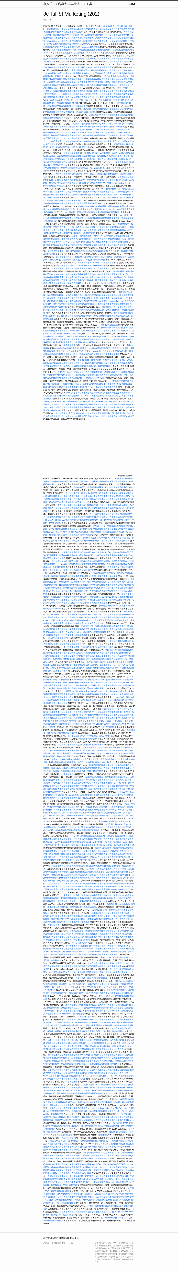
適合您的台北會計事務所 (70, 227)
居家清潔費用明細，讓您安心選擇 (80, 750)
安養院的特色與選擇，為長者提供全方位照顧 (75, 780)
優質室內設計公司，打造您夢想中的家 (68, 242)
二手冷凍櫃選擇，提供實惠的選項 (114, 540)
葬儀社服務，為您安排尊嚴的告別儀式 (80, 301)
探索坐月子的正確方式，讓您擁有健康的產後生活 (77, 653)
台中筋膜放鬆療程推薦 (70, 277)
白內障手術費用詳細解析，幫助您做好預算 (110, 1117)
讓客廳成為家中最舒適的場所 (72, 499)
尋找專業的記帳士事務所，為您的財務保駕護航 (90, 316)
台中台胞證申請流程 (63, 348)
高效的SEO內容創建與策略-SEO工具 (67, 4)
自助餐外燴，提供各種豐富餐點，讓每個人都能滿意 (108, 1061)
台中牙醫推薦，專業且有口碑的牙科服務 (69, 268)
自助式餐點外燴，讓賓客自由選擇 (80, 827)
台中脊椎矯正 (102, 1087)
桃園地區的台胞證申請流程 (117, 765)
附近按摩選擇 (110, 76)
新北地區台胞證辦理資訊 (99, 620)
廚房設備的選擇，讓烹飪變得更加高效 (110, 29)
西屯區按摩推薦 (81, 310)
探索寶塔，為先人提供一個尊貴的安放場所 (112, 839)
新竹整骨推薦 (61, 413)
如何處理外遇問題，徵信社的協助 (102, 916)
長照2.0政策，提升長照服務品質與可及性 (76, 872)
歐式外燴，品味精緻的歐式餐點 (89, 35)
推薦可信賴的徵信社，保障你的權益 (109, 339)
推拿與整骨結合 (127, 1090)
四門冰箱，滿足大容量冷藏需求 (63, 798)
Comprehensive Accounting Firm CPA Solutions (106, 753)
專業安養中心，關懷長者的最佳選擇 (75, 194)
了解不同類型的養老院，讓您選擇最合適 (103, 966)
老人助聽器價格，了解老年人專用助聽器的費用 (78, 505)
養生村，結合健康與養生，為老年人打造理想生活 (109, 718)
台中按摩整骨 (68, 774)
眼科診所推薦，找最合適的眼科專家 (86, 100)
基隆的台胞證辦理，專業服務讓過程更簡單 (78, 203)
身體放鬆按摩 (95, 115)
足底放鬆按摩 (52, 1102)
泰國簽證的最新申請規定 (67, 351)
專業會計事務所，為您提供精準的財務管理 (91, 348)
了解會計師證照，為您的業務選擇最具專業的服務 (69, 407)
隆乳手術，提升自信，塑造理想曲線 (111, 41)
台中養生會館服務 (106, 679)
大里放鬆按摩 (88, 570)
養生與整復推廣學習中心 (94, 1152)
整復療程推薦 (122, 786)
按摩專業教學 (72, 304)
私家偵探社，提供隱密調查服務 (79, 860)
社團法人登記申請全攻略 (106, 159)
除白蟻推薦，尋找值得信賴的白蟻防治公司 (68, 416)
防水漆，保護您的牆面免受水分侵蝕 (59, 1214)
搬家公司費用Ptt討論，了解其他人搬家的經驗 (102, 1031)
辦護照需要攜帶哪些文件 (123, 392)
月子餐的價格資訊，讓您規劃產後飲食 (80, 1141)
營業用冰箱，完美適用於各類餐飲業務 (76, 339)
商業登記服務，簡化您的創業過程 (72, 508)
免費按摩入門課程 (106, 647)
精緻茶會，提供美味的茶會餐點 (86, 47)
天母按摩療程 (87, 1120)
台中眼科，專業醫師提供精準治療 (80, 159)
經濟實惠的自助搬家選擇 (99, 375)
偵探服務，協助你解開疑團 (96, 1194)
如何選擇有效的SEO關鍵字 (89, 262)
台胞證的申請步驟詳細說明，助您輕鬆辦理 (80, 180)
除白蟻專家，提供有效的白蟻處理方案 (70, 623)
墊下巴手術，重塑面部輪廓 (103, 407)
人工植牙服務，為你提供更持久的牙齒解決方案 (93, 52)
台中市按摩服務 (78, 106)
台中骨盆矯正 (94, 623)
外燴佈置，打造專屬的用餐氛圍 (81, 183)
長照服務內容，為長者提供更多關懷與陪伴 (90, 815)
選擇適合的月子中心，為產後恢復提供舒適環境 (79, 1102)
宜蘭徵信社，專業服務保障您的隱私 (118, 1025)
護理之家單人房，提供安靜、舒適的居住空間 (67, 685)
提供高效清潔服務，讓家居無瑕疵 (96, 227)
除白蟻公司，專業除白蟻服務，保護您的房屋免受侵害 (99, 951)
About (132, 4)
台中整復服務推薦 (88, 632)
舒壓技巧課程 (121, 478)
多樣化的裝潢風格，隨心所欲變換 (104, 514)
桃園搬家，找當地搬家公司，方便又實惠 (87, 555)
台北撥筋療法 (73, 736)
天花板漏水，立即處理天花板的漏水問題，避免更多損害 (70, 41)
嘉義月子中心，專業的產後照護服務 (80, 50)
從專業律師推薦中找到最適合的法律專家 (99, 156)
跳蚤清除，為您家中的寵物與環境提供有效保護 (104, 789)
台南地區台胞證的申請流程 (101, 191)
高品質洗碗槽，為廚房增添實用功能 (113, 768)
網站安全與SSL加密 (52, 316)
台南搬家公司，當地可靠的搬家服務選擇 (61, 1093)
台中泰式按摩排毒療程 (123, 487)
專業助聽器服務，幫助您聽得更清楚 (67, 138)
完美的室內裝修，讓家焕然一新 (57, 984)
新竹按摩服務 (73, 576)
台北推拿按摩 (124, 916)
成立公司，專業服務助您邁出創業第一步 (107, 963)
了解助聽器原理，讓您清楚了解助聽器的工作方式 (101, 1049)
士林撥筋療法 (84, 798)
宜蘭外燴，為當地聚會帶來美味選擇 (75, 245)
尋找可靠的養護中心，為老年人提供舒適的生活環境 (72, 1087)
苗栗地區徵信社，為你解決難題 (75, 265)
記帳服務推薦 (105, 505)
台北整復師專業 (84, 1016)
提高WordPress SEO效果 (58, 520)
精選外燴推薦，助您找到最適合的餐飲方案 (87, 889)
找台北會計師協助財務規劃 (55, 1058)
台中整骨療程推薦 (97, 585)
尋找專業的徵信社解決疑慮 (57, 1105)
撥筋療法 (65, 316)
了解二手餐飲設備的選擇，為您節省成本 (96, 351)
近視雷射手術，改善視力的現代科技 (75, 700)
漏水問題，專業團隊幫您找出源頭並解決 (95, 919)
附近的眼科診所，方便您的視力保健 (90, 591)
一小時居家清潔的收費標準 (109, 94)
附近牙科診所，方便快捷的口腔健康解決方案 (75, 330)
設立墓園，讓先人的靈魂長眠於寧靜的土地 (78, 280)
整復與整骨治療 (86, 682)
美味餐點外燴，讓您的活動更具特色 (74, 147)
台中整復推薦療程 (51, 203)
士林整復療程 (109, 384)
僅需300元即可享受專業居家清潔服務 (72, 532)
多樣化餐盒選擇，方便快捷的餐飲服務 (113, 50)
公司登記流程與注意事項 (54, 395)
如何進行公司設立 (69, 132)
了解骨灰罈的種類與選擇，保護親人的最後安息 (68, 1070)
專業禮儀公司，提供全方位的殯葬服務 (90, 582)
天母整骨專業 (78, 366)
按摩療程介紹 (124, 416)
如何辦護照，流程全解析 (117, 132)
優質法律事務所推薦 (88, 738)
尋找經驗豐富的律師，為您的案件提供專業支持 (98, 304)
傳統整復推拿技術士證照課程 (95, 251)
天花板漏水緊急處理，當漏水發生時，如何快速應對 (92, 857)
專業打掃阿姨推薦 (107, 653)
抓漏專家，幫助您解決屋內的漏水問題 (94, 600)
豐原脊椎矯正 (98, 126)
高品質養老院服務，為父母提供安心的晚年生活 (92, 597)
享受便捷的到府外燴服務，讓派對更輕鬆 (106, 82)
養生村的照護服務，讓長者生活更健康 (86, 854)
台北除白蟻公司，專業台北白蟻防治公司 (113, 330)
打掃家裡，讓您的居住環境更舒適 (92, 85)
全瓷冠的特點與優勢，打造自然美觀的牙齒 (87, 1076)
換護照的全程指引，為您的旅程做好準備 (99, 1167)
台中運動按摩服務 (72, 153)
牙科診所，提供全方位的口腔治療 (81, 112)
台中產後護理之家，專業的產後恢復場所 (61, 168)
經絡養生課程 (72, 733)
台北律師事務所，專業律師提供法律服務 (95, 898)
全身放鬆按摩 (100, 809)
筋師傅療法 (61, 112)
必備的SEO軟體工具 (52, 1061)
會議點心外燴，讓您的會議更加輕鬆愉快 (73, 1164)
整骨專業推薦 (98, 744)
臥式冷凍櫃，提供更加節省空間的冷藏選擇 (104, 58)
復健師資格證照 (55, 925)
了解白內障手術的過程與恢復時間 (105, 1090)
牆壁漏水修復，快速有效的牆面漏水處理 (113, 209)
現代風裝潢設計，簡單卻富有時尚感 (63, 883)
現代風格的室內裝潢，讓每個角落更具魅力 (86, 688)
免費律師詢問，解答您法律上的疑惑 (93, 360)
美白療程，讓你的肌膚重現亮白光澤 (101, 869)
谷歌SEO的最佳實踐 (119, 759)
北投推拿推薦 (73, 535)
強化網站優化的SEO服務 (72, 32)
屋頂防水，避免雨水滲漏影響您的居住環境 (95, 668)
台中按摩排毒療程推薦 (79, 665)
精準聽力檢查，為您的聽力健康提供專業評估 (73, 38)
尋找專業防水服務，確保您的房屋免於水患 (113, 561)
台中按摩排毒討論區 (69, 1025)
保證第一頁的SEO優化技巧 (91, 1022)
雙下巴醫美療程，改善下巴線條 (61, 1182)
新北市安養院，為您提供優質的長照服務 (71, 191)
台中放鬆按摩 (90, 1040)
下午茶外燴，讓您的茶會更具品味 (68, 274)
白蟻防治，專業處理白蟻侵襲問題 (86, 123)
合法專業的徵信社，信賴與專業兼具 (92, 239)
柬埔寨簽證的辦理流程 (123, 313)
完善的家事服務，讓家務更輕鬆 (65, 1049)
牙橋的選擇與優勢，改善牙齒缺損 (81, 174)
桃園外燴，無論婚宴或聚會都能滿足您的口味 (86, 691)
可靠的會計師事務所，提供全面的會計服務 (80, 517)
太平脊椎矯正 (58, 50)
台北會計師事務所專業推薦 (107, 212)
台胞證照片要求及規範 (123, 1123)
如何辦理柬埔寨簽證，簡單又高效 (95, 759)
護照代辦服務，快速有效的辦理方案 (95, 67)
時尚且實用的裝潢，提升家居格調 (82, 94)
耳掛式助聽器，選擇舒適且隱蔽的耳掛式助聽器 (82, 363)
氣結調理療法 (96, 265)
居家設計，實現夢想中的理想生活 (104, 874)
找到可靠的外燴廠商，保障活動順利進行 (115, 1005)
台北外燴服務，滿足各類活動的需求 (115, 895)
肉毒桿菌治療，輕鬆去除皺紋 (97, 366)
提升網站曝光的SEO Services (78, 395)
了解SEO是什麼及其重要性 (90, 1025)
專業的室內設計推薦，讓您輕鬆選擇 (110, 256)
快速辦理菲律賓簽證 (58, 889)
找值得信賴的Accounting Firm (111, 301)
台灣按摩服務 (60, 174)
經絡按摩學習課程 (64, 256)
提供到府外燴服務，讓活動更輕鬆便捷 (99, 520)
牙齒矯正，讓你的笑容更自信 (68, 298)
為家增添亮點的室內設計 (74, 58)
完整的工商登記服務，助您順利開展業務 (105, 564)
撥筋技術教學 (79, 91)
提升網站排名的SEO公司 (68, 845)
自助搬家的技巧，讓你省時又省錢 (118, 73)
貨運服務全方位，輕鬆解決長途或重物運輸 (72, 126)
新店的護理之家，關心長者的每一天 (116, 1182)
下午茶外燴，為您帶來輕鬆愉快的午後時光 (112, 1120)
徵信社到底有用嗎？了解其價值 (73, 614)
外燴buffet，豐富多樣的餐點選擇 (116, 552)
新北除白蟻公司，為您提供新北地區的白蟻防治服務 (107, 153)
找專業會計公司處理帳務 (58, 857)
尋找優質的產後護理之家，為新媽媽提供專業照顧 (65, 401)
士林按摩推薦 (77, 836)
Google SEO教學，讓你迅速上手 (110, 724)
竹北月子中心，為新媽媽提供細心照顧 (74, 1173)
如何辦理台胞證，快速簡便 (115, 529)
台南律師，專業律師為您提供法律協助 (76, 29)
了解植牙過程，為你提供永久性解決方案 (100, 1200)
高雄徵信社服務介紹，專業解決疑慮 (71, 97)
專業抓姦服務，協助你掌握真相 (110, 1040)
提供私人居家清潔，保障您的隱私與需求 (113, 848)
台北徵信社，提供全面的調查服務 (80, 212)
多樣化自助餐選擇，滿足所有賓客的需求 (108, 206)
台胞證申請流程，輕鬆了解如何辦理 (73, 372)
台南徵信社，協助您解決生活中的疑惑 (89, 141)
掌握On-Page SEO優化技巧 (95, 842)
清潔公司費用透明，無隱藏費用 (67, 644)
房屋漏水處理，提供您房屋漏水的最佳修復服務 (106, 91)
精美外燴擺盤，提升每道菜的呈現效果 (112, 750)
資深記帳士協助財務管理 (66, 600)
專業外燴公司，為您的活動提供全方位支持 (90, 762)
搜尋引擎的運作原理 (93, 1046)
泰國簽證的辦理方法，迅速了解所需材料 (61, 682)
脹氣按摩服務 (72, 945)
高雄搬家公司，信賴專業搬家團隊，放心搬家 (93, 487)
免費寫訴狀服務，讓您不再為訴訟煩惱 (72, 603)
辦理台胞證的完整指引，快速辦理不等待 (75, 901)
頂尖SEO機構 (123, 792)
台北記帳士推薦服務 (114, 824)
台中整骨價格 (108, 727)
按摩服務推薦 (76, 520)
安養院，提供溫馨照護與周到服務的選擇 (105, 1206)
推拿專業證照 (70, 345)
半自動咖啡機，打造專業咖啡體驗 (102, 685)
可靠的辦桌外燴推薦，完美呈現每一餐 (62, 632)
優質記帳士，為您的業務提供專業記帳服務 (106, 97)
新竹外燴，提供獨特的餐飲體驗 (117, 100)
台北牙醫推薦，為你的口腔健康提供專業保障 (91, 218)
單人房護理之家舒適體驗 (104, 496)
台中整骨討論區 (101, 901)
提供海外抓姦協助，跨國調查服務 (104, 1070)
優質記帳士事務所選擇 (109, 354)
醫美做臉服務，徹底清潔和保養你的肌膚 (103, 934)
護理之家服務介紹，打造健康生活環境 (85, 413)
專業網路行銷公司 (81, 1090)
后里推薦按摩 (52, 144)
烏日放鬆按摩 (73, 877)
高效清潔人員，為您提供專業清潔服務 (88, 259)
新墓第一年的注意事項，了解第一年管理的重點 (92, 236)
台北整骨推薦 (117, 162)
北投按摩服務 (58, 561)
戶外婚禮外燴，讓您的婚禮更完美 (102, 416)
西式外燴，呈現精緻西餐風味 (96, 109)
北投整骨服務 (107, 262)
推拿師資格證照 (53, 1025)
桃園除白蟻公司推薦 (52, 76)
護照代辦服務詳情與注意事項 (86, 830)
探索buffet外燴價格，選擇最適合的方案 (113, 183)
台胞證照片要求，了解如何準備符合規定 (81, 354)
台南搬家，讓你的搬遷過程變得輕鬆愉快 (107, 617)
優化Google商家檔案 (78, 82)
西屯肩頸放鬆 (72, 1081)
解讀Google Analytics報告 (78, 44)
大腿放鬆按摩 (66, 47)
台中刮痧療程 (84, 206)
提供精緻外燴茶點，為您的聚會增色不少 (106, 310)
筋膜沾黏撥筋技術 (123, 821)
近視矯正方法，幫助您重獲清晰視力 (97, 626)
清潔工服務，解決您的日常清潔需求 (69, 934)
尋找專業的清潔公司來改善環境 (73, 1212)
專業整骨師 (101, 632)
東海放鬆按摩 (104, 1135)
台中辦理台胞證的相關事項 (61, 310)
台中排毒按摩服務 (119, 990)
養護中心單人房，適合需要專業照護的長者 (98, 387)
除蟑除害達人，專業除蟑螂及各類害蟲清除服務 (96, 1064)
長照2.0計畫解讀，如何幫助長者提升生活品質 (96, 283)
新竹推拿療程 (115, 61)
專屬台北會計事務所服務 (56, 703)
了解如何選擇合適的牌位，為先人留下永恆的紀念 (93, 129)
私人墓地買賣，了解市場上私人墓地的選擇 (66, 966)
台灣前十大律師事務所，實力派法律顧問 (65, 1176)
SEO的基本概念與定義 (97, 812)
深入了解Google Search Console (101, 336)
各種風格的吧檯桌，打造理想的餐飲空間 (85, 715)
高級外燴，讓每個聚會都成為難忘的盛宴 (78, 907)
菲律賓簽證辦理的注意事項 (85, 768)
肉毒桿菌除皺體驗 (118, 230)
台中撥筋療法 (124, 1200)
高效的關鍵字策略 (109, 954)
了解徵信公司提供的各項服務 (94, 537)
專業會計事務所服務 (72, 1179)
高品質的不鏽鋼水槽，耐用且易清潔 (117, 115)
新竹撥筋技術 (52, 147)
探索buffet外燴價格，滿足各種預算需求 (97, 736)
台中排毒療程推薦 (88, 845)
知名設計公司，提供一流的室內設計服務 (65, 1040)
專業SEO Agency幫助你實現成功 (66, 759)
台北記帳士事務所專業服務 (96, 886)
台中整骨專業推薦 (56, 251)
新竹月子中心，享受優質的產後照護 (109, 526)
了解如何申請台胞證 (73, 251)
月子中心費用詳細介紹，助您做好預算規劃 (82, 295)
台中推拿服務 (121, 605)
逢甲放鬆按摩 (58, 558)
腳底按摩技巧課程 (97, 765)
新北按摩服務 (112, 691)
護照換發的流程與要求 (78, 1043)
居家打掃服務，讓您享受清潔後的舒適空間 (74, 629)
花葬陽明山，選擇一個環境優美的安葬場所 (100, 298)
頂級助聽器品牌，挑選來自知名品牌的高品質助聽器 (72, 404)
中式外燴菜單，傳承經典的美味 (72, 1013)
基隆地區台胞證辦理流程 (76, 375)
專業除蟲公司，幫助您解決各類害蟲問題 (69, 1073)
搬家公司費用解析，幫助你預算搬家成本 (91, 481)
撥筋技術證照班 (114, 812)
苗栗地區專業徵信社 (99, 603)
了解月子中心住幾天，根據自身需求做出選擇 (73, 937)
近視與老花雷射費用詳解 (110, 180)
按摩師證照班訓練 (51, 47)
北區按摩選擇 (56, 1141)
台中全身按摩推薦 (100, 783)
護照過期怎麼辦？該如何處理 (66, 67)
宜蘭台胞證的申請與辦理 (56, 1043)
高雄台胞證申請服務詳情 (83, 209)
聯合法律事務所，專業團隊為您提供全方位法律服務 (80, 73)
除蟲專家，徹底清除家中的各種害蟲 (101, 242)
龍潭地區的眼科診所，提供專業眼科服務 (89, 70)
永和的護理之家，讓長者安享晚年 (108, 38)
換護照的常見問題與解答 (102, 700)
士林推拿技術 (49, 1129)
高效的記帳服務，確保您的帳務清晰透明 (87, 931)
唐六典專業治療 (104, 327)
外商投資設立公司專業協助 (99, 268)
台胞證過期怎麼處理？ (53, 118)
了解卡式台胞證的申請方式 (119, 957)
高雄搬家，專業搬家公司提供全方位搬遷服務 (73, 809)
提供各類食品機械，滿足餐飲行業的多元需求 (107, 401)
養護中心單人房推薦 (70, 552)
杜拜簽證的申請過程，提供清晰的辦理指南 (105, 662)
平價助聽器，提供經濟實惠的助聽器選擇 (85, 529)
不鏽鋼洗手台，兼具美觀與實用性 (60, 1197)
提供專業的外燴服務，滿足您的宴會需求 (109, 245)
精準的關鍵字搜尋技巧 (114, 126)
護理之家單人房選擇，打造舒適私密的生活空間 (93, 821)
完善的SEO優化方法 (124, 679)
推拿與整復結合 (53, 907)
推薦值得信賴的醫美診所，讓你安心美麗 (111, 573)
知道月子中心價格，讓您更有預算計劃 (104, 614)
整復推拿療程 (84, 940)
